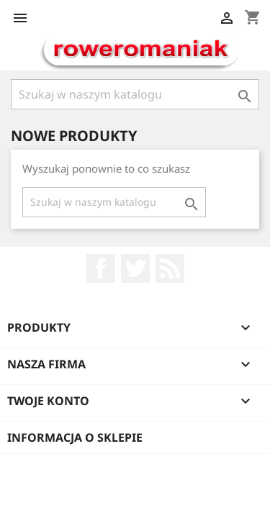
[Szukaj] (135, 94)
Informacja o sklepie (75, 437)
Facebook (100, 268)
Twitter (135, 268)
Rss (170, 268)
